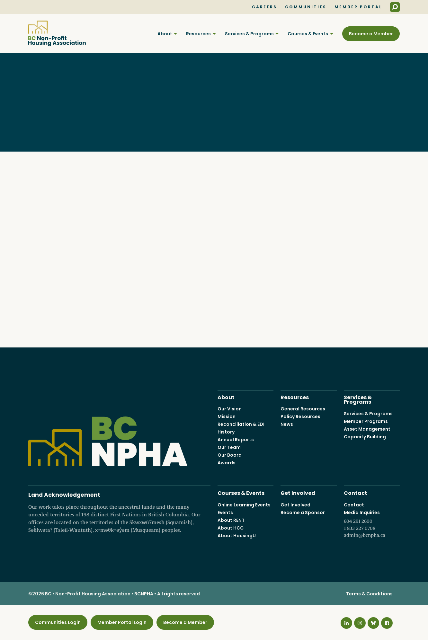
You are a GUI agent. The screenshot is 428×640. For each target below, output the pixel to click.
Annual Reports (236, 440)
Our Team (229, 447)
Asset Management (367, 429)
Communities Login (58, 622)
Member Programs (366, 421)
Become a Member (371, 34)
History (226, 432)
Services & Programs (249, 34)
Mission (227, 417)
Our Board (230, 455)
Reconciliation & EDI (241, 424)
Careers (264, 7)
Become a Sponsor (303, 512)
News (287, 424)
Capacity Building (365, 437)
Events (225, 512)
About (164, 34)
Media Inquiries (372, 524)
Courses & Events (308, 34)
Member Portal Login (122, 622)
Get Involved (298, 493)
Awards (227, 463)
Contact (355, 493)
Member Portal (358, 7)
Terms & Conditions (369, 594)
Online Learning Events (244, 505)
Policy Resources (300, 417)
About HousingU (237, 535)
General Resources (303, 409)
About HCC (231, 528)
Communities (305, 7)
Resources (198, 34)
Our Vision (230, 409)
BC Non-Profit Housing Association (57, 33)
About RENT (231, 520)
